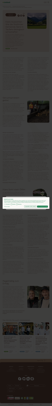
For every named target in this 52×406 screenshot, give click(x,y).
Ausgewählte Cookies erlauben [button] (30, 206)
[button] (7, 207)
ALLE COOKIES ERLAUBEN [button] (42, 206)
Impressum (41, 202)
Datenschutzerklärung (36, 202)
